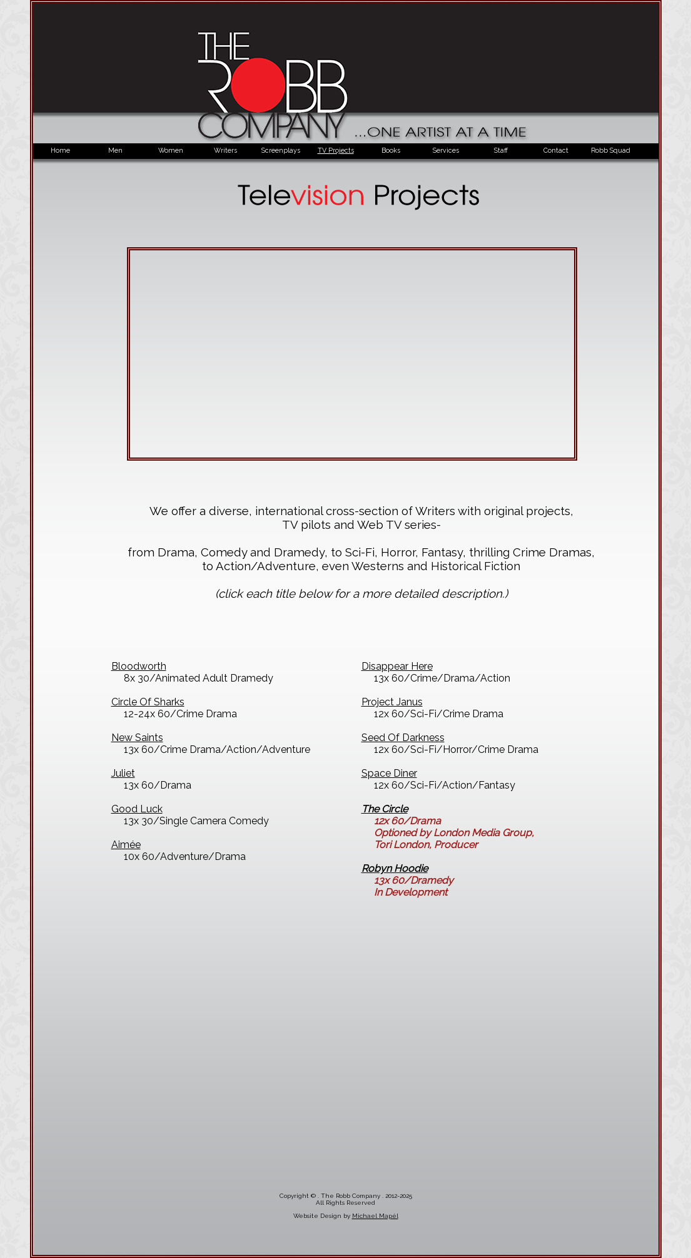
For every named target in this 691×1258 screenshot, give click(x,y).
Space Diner (389, 773)
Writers (225, 150)
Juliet (123, 773)
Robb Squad (610, 150)
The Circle (384, 809)
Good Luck (137, 809)
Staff (501, 150)
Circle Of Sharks (147, 702)
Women (170, 150)
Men (115, 150)
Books (390, 150)
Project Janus (392, 702)
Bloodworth (138, 666)
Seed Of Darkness (403, 738)
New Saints (137, 738)
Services (446, 150)
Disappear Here (397, 666)
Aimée (126, 845)
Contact (555, 150)
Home (60, 150)
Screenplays (280, 150)
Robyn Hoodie (394, 868)
